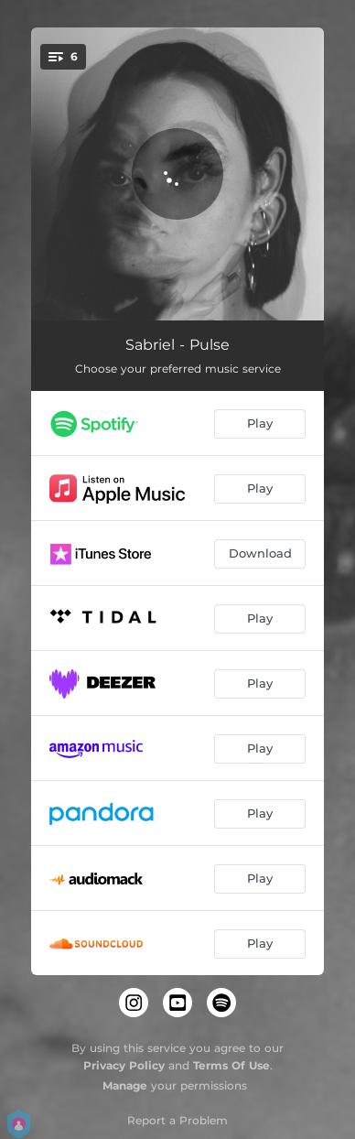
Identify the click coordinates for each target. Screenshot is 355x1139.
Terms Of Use (231, 1065)
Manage (124, 1085)
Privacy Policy (124, 1065)
